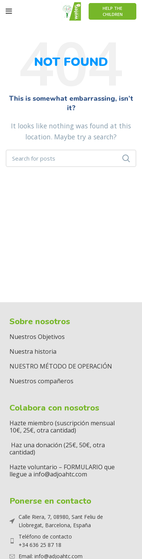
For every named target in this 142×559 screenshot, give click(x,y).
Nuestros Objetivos (37, 337)
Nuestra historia (32, 351)
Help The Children (113, 11)
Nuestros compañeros (41, 381)
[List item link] (66, 541)
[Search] (71, 158)
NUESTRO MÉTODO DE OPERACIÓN (60, 366)
